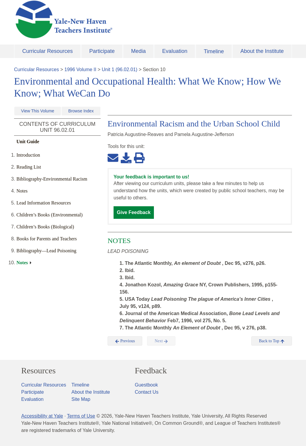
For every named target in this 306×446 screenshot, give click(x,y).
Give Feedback (134, 212)
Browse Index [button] (81, 111)
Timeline (214, 51)
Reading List (28, 166)
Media (138, 51)
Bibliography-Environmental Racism (51, 178)
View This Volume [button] (37, 111)
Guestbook (146, 384)
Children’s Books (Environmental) (49, 214)
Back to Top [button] (271, 341)
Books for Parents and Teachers (46, 238)
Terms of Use (81, 415)
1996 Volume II (81, 69)
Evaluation (174, 51)
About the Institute (262, 51)
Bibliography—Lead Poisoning (46, 250)
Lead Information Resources (43, 202)
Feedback (151, 370)
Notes (21, 190)
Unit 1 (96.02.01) (119, 69)
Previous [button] (125, 341)
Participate (102, 51)
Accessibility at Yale (42, 415)
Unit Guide (27, 141)
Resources (38, 370)
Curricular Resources (47, 51)
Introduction (28, 155)
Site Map (80, 399)
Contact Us (146, 392)
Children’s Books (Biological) (45, 226)
